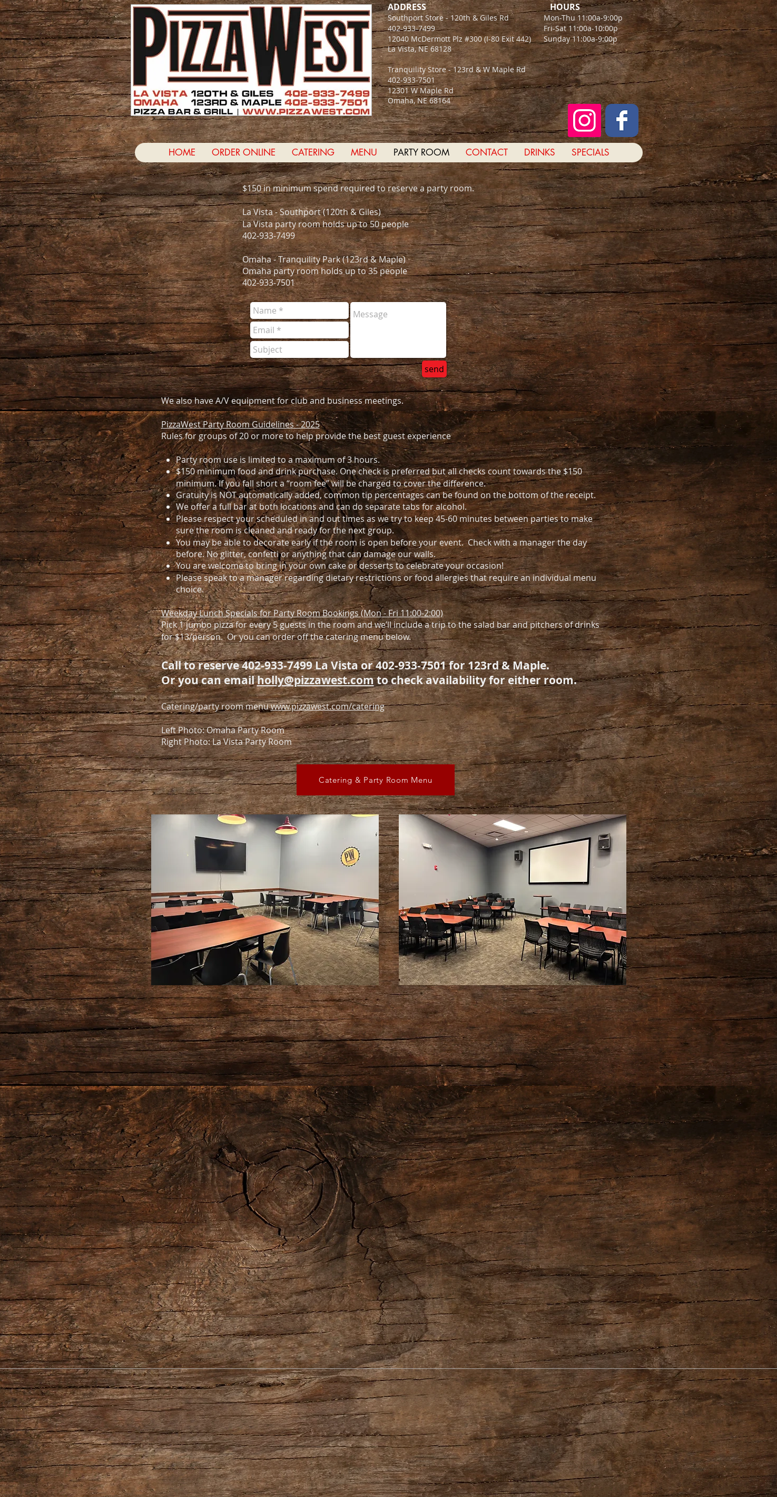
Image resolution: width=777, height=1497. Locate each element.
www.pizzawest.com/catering (328, 706)
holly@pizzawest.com (315, 680)
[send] (434, 369)
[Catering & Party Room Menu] (376, 779)
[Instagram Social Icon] (584, 120)
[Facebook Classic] (621, 120)
